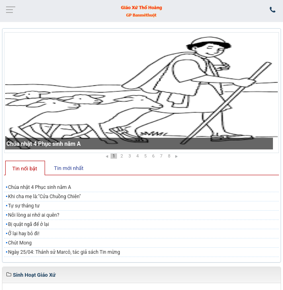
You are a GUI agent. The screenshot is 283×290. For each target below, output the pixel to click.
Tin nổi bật (24, 169)
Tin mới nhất (68, 168)
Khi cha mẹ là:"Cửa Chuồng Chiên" (44, 196)
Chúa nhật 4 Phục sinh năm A (43, 144)
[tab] (25, 168)
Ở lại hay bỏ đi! (23, 233)
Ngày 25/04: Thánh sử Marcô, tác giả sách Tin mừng (64, 252)
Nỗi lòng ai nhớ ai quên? (33, 215)
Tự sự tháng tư (23, 206)
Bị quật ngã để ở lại (28, 224)
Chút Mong (20, 243)
